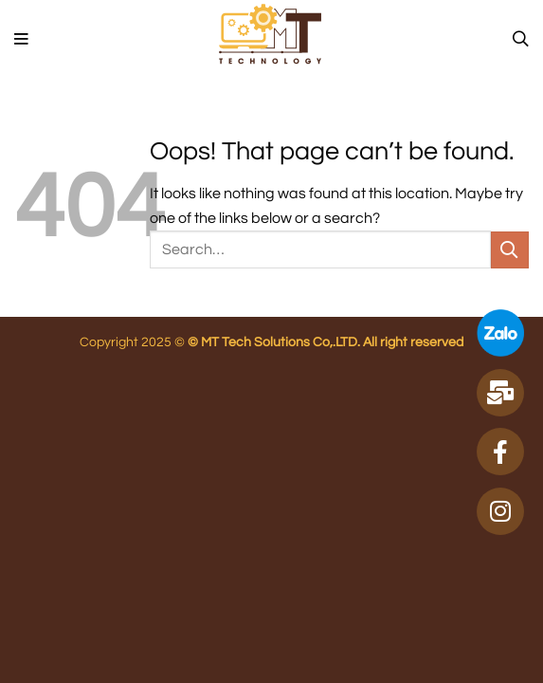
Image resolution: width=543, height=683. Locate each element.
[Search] (521, 39)
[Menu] (22, 39)
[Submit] (510, 249)
